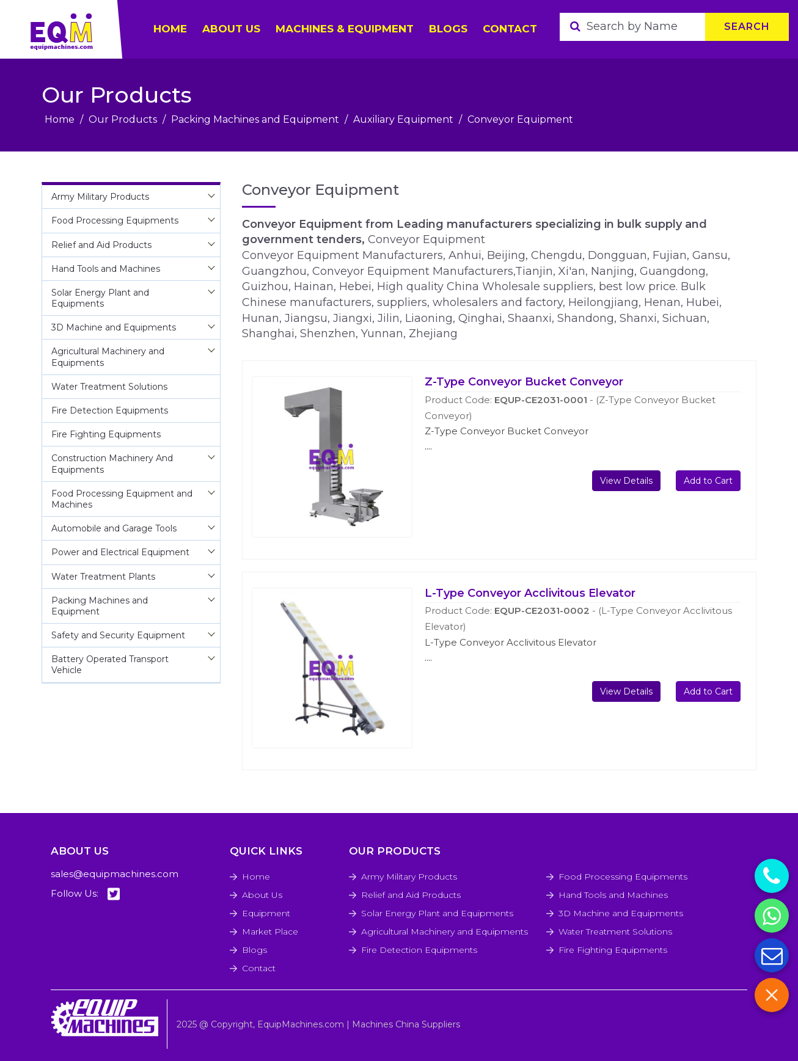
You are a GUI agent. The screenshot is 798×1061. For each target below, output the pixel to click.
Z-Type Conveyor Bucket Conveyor (524, 381)
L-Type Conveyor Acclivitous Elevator (530, 593)
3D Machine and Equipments (620, 913)
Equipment (266, 913)
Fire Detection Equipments (419, 949)
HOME (170, 29)
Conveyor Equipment (520, 119)
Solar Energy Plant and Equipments (437, 913)
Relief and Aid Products (411, 894)
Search (747, 26)
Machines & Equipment (345, 29)
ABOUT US (231, 29)
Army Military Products (409, 876)
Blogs (448, 29)
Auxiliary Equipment (403, 119)
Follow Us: (85, 894)
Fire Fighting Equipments (612, 949)
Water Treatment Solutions (615, 931)
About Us (262, 894)
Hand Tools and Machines (613, 894)
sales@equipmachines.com (114, 874)
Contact (510, 29)
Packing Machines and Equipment (255, 119)
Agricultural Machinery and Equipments (444, 931)
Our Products (123, 119)
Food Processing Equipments (622, 876)
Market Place (270, 931)
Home (60, 119)
